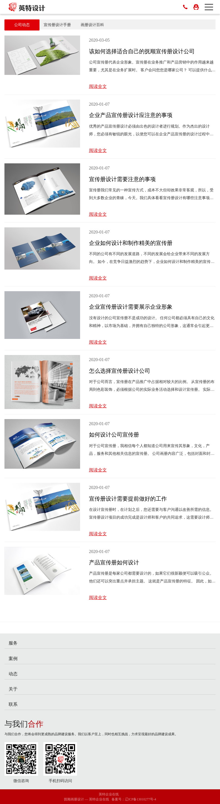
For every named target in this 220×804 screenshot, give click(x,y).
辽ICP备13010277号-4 (140, 799)
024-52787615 (185, 7)
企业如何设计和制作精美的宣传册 (130, 243)
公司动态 (22, 25)
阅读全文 (98, 86)
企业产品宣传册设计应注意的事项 (130, 115)
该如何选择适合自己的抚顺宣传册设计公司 (142, 51)
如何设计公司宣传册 (114, 435)
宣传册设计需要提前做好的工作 (128, 499)
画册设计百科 (92, 25)
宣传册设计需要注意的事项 (122, 179)
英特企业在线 (109, 794)
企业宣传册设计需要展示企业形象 (130, 307)
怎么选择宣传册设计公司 (119, 371)
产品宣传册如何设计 (114, 562)
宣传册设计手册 (57, 25)
